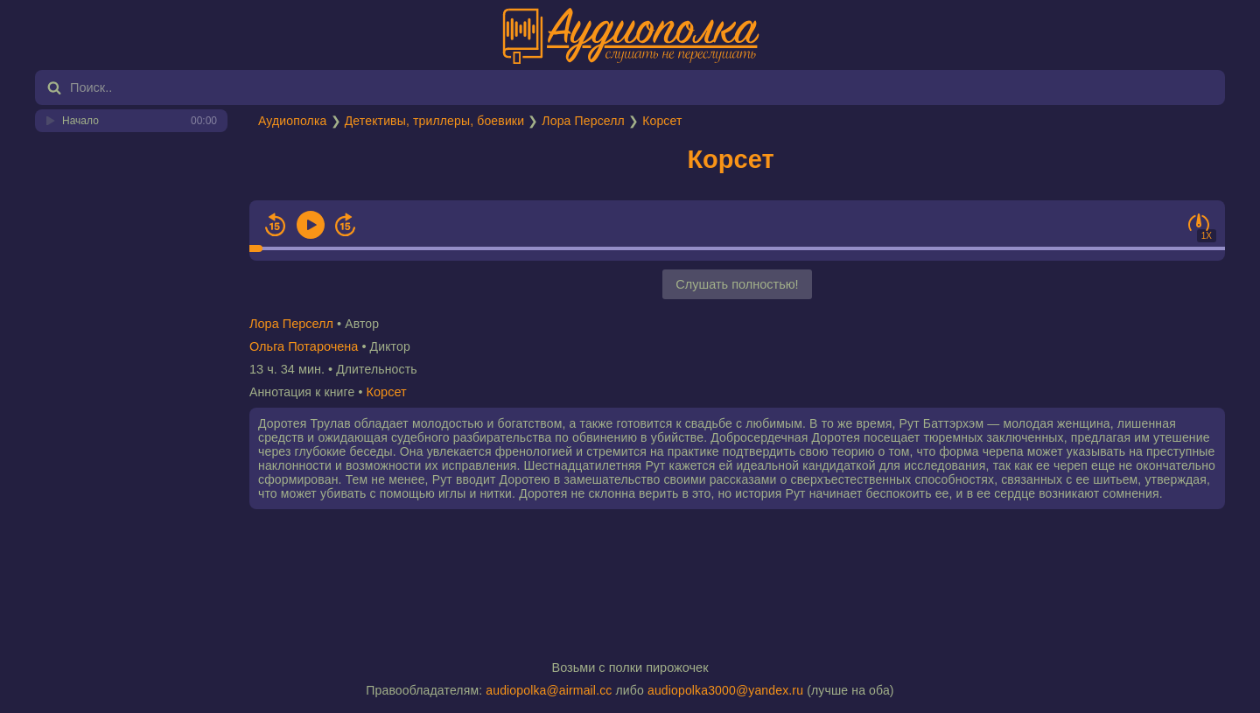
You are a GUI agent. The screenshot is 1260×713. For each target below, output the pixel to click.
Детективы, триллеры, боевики (434, 121)
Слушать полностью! (737, 284)
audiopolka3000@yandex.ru (725, 690)
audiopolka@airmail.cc (549, 690)
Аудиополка (292, 121)
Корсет (662, 121)
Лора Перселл (583, 121)
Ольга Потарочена (303, 346)
